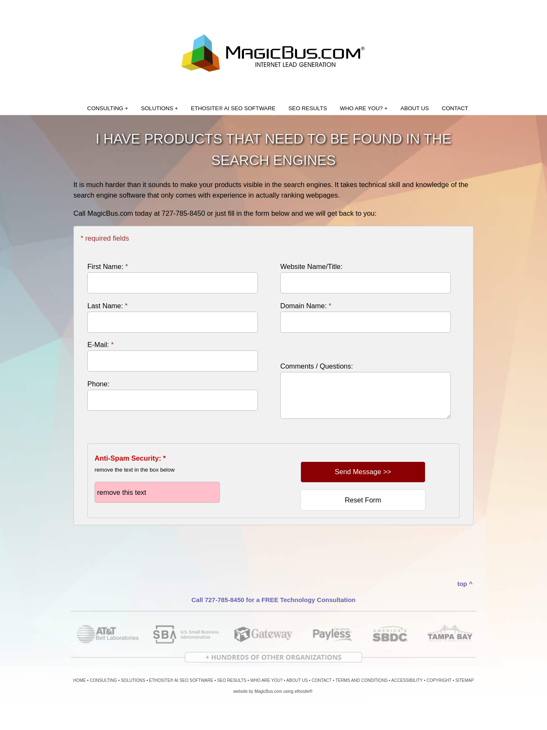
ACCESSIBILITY (406, 680)
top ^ (464, 583)
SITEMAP (464, 680)
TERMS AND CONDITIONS (362, 680)
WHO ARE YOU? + (363, 108)
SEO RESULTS (307, 108)
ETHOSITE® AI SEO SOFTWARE (233, 108)
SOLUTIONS (133, 680)
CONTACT (455, 108)
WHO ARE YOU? (266, 680)
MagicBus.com (268, 691)
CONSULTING (103, 680)
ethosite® (303, 691)
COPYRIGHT (438, 680)
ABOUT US (415, 108)
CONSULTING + (107, 108)
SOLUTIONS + (159, 108)
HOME (79, 680)
